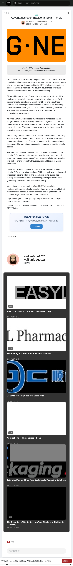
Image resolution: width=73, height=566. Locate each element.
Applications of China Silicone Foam (24, 438)
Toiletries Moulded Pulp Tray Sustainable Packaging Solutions (36, 480)
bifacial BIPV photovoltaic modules (48, 85)
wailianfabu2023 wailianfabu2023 (39, 22)
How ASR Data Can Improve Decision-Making (29, 311)
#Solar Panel (12, 237)
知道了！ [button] (66, 561)
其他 (36, 15)
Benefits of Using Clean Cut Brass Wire (25, 395)
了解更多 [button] (48, 561)
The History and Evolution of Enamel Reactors (29, 353)
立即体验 (36, 226)
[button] (41, 3)
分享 (6, 13)
